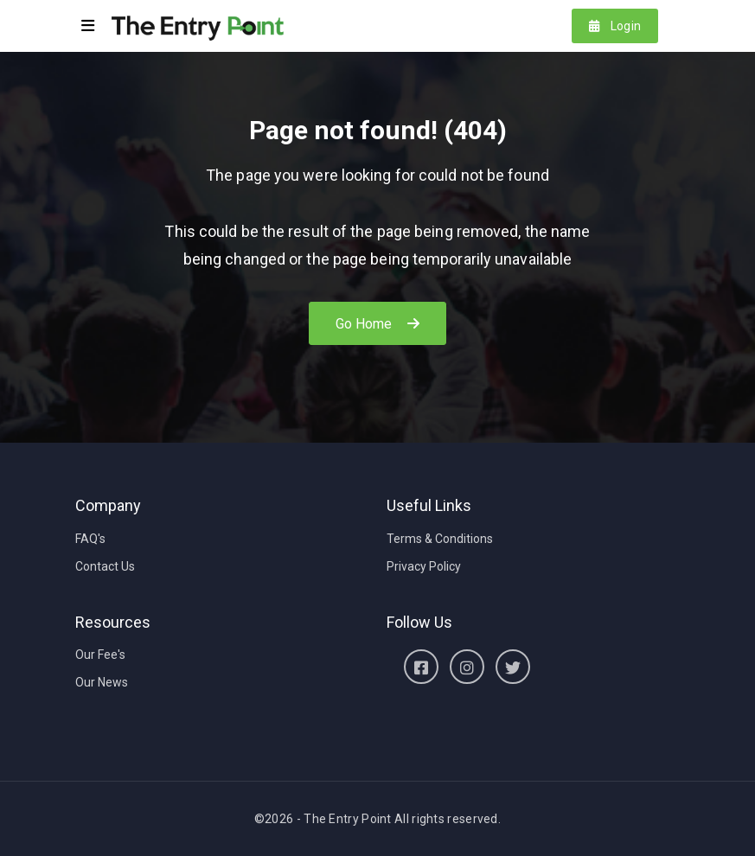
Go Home (378, 324)
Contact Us (105, 566)
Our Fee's (100, 654)
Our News (101, 682)
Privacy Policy (424, 566)
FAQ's (90, 539)
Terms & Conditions (440, 539)
